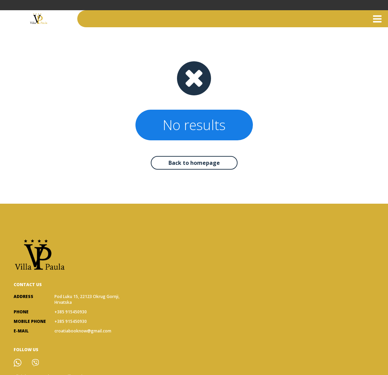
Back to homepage (194, 163)
